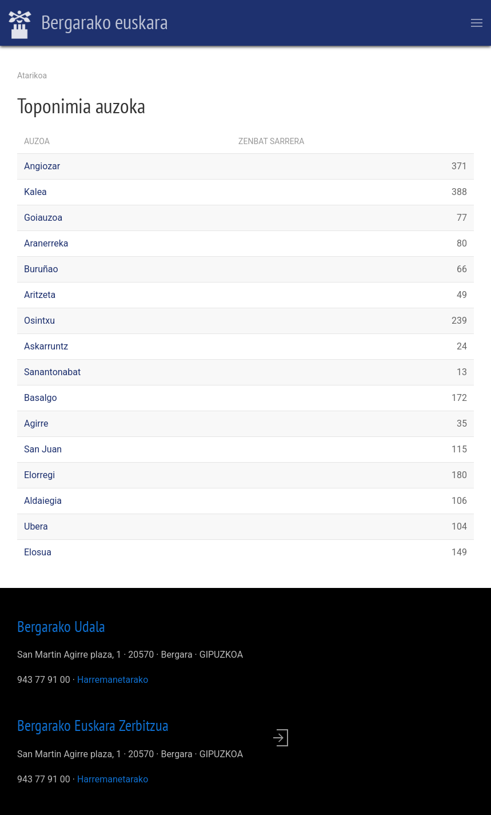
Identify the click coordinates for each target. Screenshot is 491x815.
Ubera (36, 526)
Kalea (35, 191)
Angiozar (42, 166)
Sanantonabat (52, 372)
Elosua (37, 552)
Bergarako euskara (88, 23)
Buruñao (41, 269)
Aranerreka (46, 243)
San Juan (43, 449)
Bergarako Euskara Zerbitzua (93, 725)
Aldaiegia (43, 500)
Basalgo (40, 397)
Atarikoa (32, 75)
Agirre (36, 423)
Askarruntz (46, 346)
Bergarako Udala (61, 626)
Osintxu (39, 320)
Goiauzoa (43, 217)
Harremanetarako (112, 679)
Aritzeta (39, 294)
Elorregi (39, 475)
